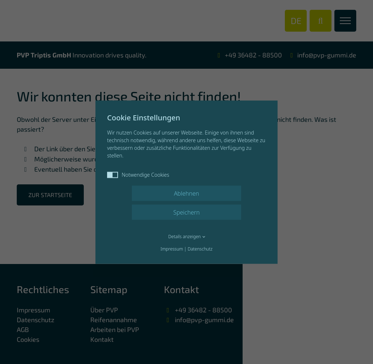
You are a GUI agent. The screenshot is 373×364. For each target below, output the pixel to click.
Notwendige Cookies (138, 174)
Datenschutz (200, 248)
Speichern (186, 212)
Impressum (172, 248)
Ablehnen (186, 193)
